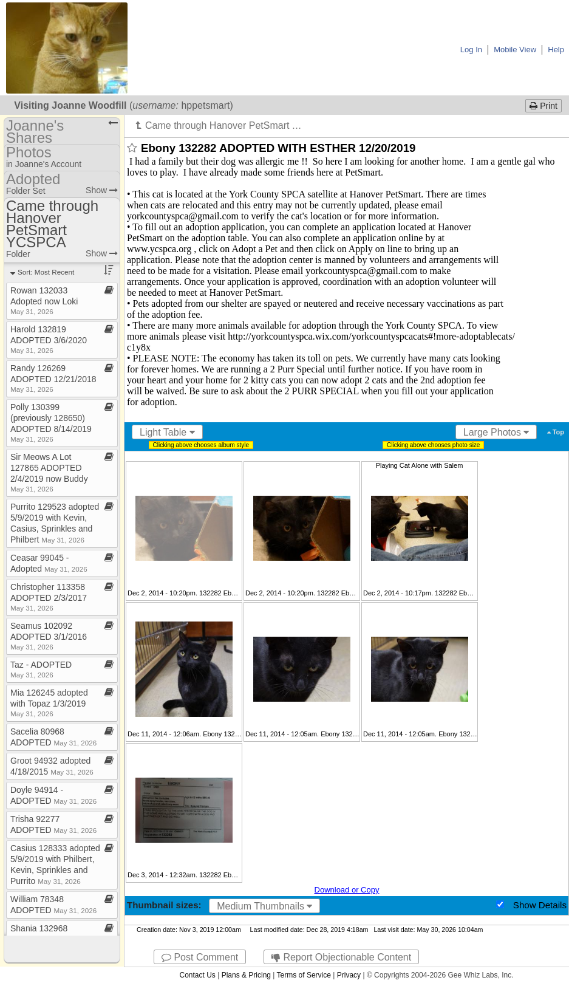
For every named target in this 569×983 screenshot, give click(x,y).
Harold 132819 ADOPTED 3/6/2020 (48, 339)
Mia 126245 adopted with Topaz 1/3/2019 (49, 703)
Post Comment (200, 957)
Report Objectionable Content (341, 957)
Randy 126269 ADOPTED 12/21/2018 (53, 378)
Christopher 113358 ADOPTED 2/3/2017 (48, 597)
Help (556, 49)
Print (543, 106)
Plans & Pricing (246, 975)
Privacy (349, 975)
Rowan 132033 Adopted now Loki (44, 300)
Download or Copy (347, 889)
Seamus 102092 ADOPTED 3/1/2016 (48, 636)
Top (555, 432)
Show (102, 190)
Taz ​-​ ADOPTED (41, 669)
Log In (471, 49)
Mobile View (515, 49)
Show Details (540, 905)
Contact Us (197, 975)
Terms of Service (304, 975)
